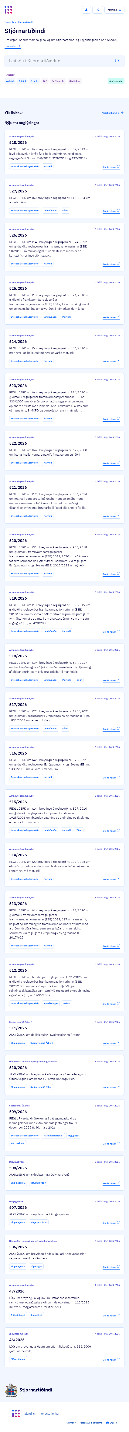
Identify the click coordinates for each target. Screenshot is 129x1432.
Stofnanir (71, 1422)
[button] (86, 10)
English (113, 1422)
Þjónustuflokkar (49, 1413)
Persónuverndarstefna (91, 1422)
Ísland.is (29, 1413)
